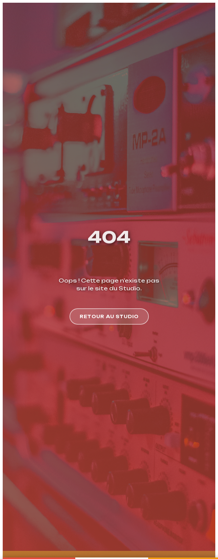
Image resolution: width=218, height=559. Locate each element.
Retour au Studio (109, 312)
